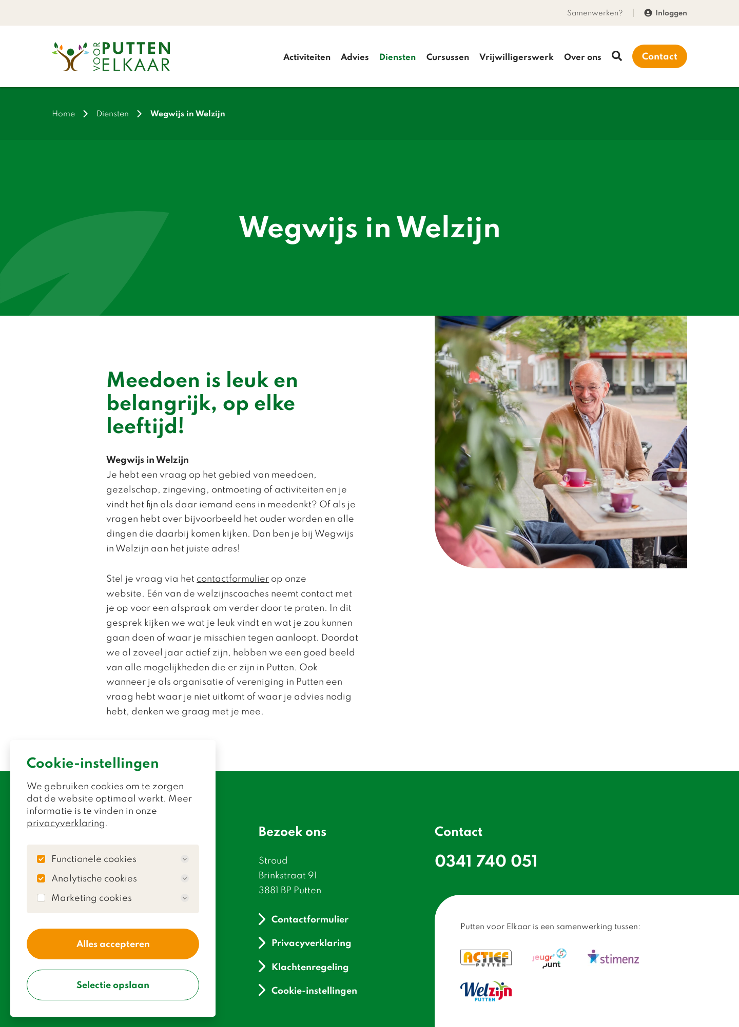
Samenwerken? (595, 12)
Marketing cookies (120, 897)
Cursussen (447, 56)
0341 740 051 (486, 860)
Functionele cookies (120, 858)
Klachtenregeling (304, 967)
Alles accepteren (113, 943)
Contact (659, 56)
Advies (355, 56)
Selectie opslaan (112, 984)
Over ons (582, 56)
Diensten (397, 56)
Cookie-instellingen (308, 990)
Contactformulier (303, 919)
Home (63, 114)
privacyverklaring (66, 822)
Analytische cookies (120, 877)
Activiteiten (306, 56)
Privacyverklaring (305, 943)
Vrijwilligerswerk (516, 56)
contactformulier (233, 579)
